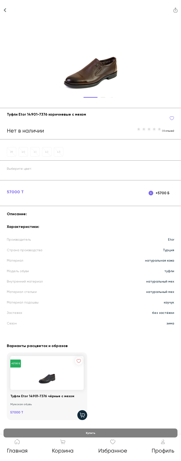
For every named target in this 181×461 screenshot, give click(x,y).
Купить (90, 433)
